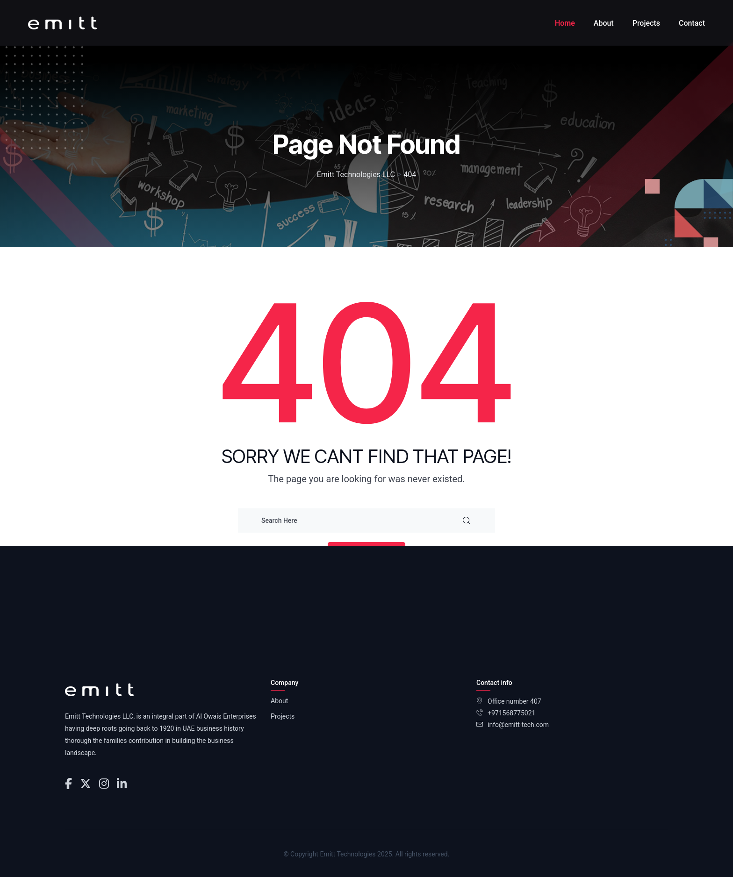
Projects (646, 23)
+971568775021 (511, 713)
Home (565, 23)
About (604, 23)
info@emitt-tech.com (518, 724)
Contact (692, 23)
